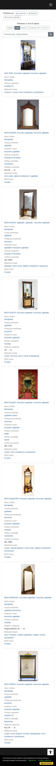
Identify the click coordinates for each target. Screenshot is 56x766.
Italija (6, 434)
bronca (14, 356)
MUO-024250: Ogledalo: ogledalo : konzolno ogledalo (27, 223)
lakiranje (33, 13)
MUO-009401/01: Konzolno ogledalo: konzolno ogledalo (28, 598)
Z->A (45, 28)
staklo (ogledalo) (25, 635)
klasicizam (8, 721)
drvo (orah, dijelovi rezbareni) (16, 176)
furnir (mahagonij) (31, 356)
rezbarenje (21, 13)
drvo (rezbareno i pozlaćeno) (31, 92)
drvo (20, 356)
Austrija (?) (8, 86)
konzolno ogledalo (12, 17)
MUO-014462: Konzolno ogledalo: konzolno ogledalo (26, 403)
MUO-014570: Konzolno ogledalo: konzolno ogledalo (26, 313)
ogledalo (8, 145)
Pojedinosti (32, 760)
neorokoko (8, 164)
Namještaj (8, 80)
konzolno (8, 242)
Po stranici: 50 (34, 28)
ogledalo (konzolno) (12, 610)
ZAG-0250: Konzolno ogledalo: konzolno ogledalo (25, 73)
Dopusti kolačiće (46, 763)
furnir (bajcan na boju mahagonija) (25, 734)
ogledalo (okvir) (10, 415)
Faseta (10, 28)
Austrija (7, 344)
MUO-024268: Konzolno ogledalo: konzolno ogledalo (26, 133)
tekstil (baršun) (17, 548)
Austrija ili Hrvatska (12, 158)
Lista (17, 28)
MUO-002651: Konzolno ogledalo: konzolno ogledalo (26, 684)
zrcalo (15, 92)
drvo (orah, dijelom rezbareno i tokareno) (30, 266)
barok (6, 440)
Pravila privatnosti (44, 760)
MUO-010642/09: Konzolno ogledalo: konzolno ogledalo (28, 499)
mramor (7, 92)
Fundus (7, 182)
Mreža (23, 28)
